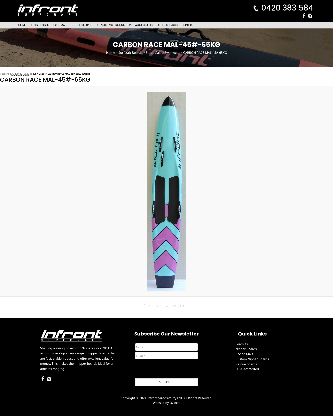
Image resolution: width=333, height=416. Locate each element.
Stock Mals (153, 52)
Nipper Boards (40, 25)
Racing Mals (244, 354)
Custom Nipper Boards (252, 359)
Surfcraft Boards (130, 52)
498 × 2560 (38, 73)
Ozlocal (175, 403)
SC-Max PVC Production (114, 25)
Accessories (144, 25)
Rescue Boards (81, 25)
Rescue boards (246, 364)
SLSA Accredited (247, 369)
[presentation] (165, 369)
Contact (188, 25)
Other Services (167, 25)
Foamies (242, 344)
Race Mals (60, 25)
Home (22, 25)
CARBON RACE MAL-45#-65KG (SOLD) (69, 73)
